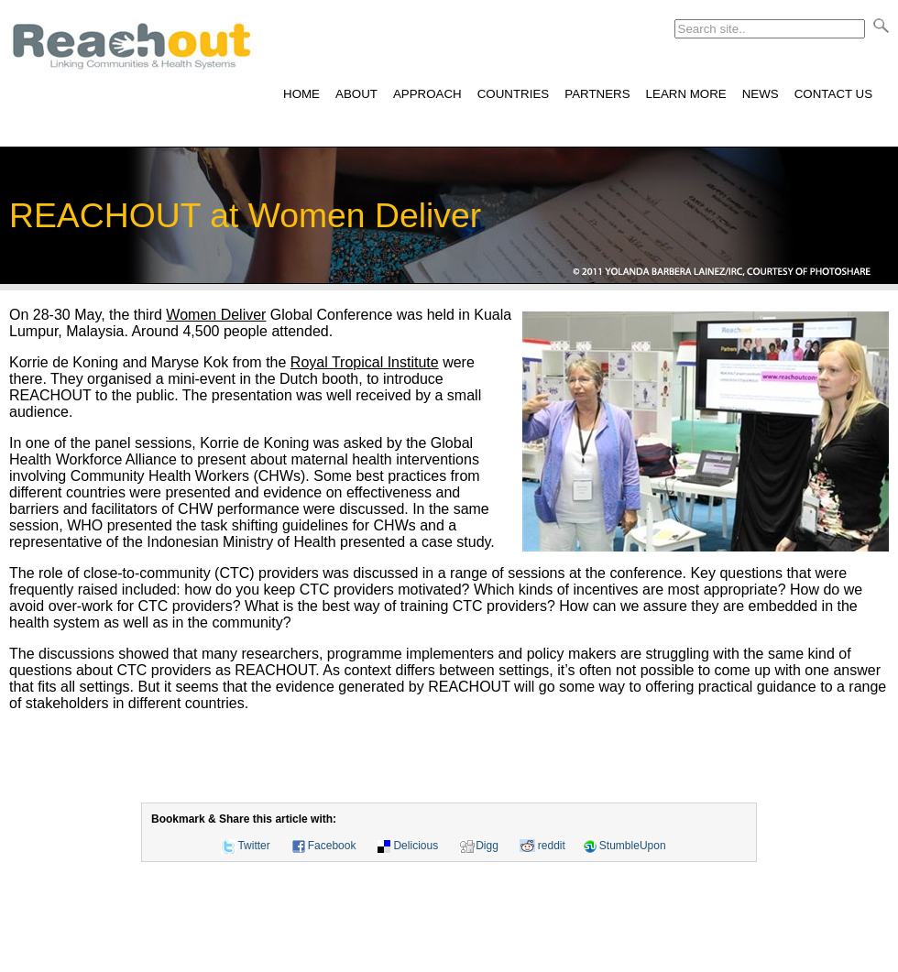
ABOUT (356, 94)
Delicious (415, 845)
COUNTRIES (513, 94)
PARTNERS (597, 94)
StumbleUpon (632, 845)
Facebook (332, 845)
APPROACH (427, 94)
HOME (301, 94)
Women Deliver (216, 314)
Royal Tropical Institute (364, 362)
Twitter (253, 845)
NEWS (760, 94)
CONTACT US (833, 94)
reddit (551, 845)
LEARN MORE (686, 94)
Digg (487, 845)
